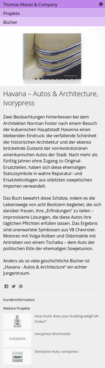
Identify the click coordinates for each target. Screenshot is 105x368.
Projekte (11, 13)
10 (74, 78)
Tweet (13, 285)
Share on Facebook (6, 285)
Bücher (10, 22)
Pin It (21, 285)
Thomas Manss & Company (30, 5)
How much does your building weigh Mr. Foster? (52, 321)
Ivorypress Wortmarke (52, 339)
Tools (100, 4)
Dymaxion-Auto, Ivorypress (52, 356)
